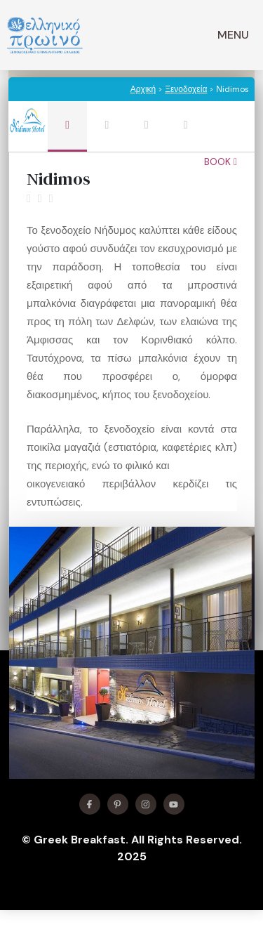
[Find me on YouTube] (173, 804)
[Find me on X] (117, 804)
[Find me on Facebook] (89, 804)
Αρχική (143, 89)
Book (220, 161)
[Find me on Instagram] (145, 804)
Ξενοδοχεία (186, 89)
